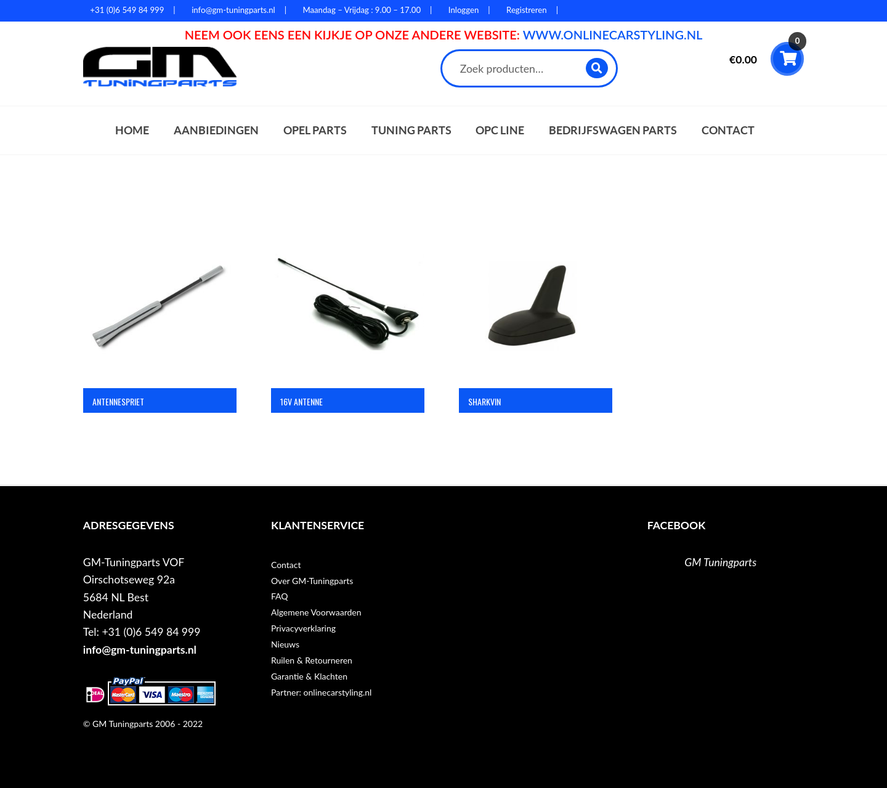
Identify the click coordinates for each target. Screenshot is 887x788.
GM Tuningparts (720, 562)
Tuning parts (411, 130)
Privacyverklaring (303, 628)
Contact (728, 130)
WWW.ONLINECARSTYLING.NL (613, 34)
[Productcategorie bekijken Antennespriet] (160, 330)
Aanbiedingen (216, 130)
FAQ (279, 596)
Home (132, 130)
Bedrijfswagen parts (613, 130)
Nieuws (285, 644)
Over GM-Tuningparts (312, 580)
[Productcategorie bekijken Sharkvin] (535, 330)
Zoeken (597, 68)
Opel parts (315, 130)
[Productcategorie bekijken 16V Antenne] (347, 330)
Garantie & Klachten (309, 676)
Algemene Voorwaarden (316, 612)
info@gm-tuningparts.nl (139, 649)
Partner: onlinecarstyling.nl (321, 692)
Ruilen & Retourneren (311, 660)
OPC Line (500, 130)
